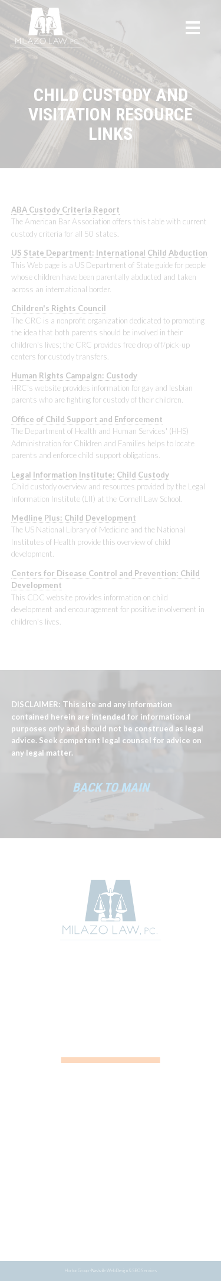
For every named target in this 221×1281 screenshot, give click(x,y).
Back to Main (110, 787)
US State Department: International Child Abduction (109, 252)
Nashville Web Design (109, 1270)
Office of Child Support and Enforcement (87, 419)
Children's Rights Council (58, 308)
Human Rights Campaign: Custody (74, 375)
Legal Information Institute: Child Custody (90, 474)
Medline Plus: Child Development (73, 517)
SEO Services (144, 1270)
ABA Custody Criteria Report (65, 209)
